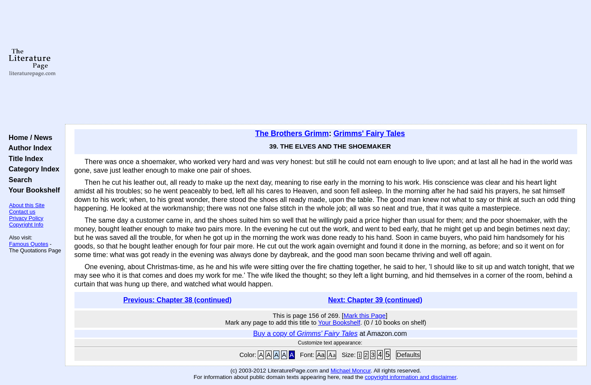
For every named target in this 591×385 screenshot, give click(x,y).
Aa (321, 354)
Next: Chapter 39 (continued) (375, 300)
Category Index (32, 169)
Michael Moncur (351, 370)
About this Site (27, 205)
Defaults (408, 354)
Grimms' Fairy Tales (369, 133)
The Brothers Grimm (292, 133)
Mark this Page (364, 315)
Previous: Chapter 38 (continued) (177, 300)
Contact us (22, 211)
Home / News (29, 137)
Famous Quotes (28, 244)
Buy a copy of (305, 333)
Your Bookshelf (32, 190)
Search (18, 179)
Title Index (24, 158)
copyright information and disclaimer (411, 377)
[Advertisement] (326, 62)
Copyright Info (26, 224)
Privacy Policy (26, 218)
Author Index (28, 148)
